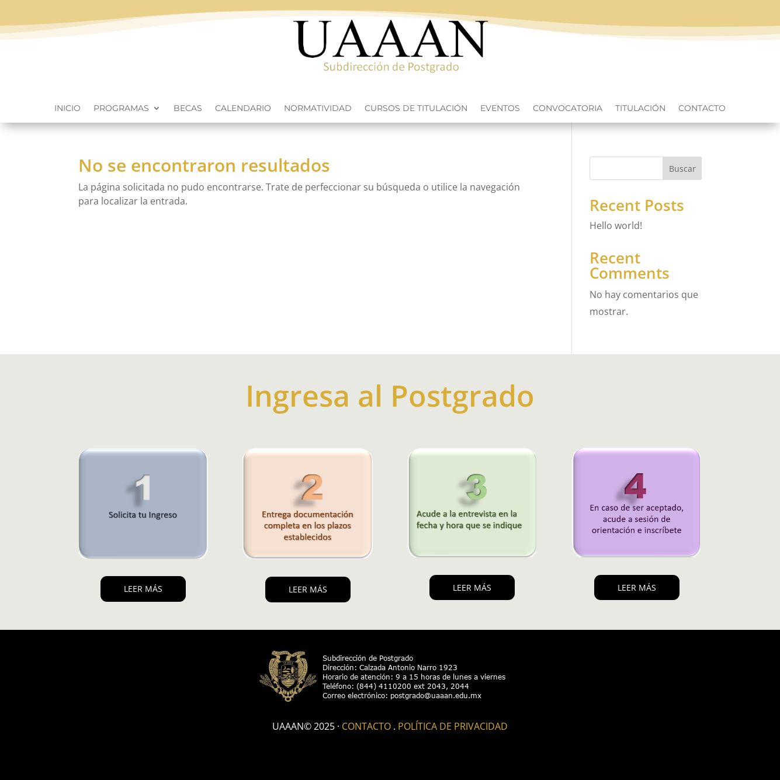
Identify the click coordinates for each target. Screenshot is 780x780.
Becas (188, 108)
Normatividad (318, 108)
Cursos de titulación (416, 108)
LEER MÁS (143, 588)
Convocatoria (567, 108)
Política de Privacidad (453, 726)
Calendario (243, 108)
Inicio (67, 108)
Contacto (702, 108)
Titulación (640, 108)
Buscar (682, 168)
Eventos (500, 108)
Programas (121, 108)
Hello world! (616, 225)
